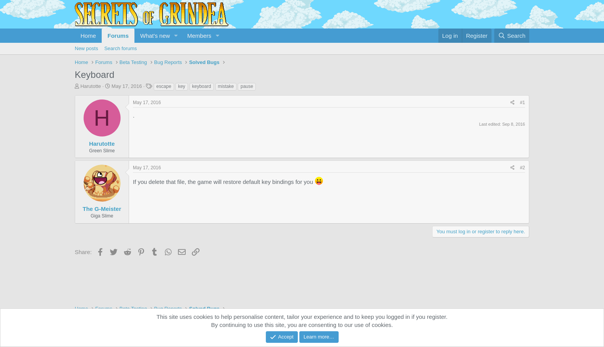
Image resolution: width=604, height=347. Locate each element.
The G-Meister (101, 209)
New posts (86, 48)
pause (246, 86)
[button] (176, 36)
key (181, 86)
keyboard (201, 86)
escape (163, 86)
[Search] (511, 36)
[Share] (512, 102)
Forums (118, 35)
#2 (522, 167)
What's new (155, 35)
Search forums (120, 48)
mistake (226, 86)
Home (88, 35)
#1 (522, 102)
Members (199, 35)
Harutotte (91, 86)
